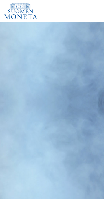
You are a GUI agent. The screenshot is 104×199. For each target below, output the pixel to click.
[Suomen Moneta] (22, 11)
